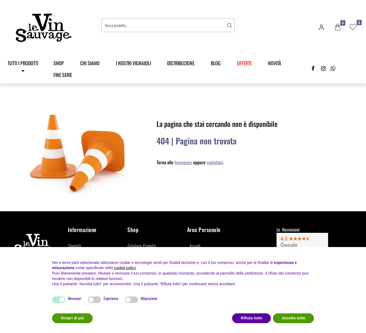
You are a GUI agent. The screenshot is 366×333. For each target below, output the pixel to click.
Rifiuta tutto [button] (251, 318)
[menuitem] (244, 63)
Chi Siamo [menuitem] (90, 63)
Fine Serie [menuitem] (62, 74)
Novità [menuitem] (274, 63)
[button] (229, 25)
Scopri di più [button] (72, 318)
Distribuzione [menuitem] (180, 63)
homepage (183, 162)
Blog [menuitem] (216, 63)
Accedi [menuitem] (195, 245)
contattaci (215, 162)
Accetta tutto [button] (293, 318)
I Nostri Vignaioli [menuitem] (133, 63)
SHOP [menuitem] (58, 63)
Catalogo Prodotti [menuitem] (142, 245)
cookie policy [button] (125, 268)
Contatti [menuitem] (74, 245)
